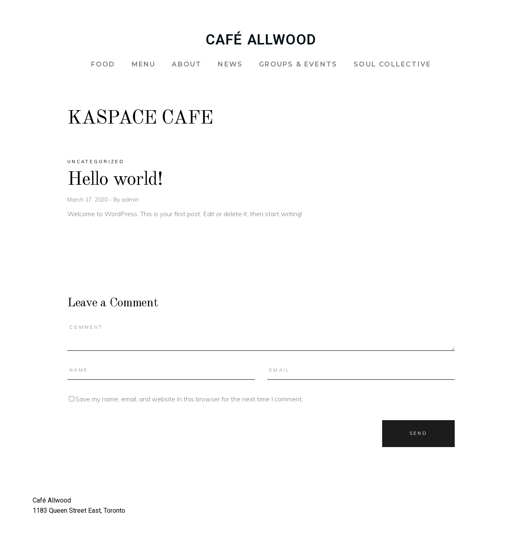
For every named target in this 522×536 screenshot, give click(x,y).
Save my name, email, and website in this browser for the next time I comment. (189, 399)
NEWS (230, 64)
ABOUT (186, 64)
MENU (144, 64)
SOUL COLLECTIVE (392, 64)
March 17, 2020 (88, 199)
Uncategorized (95, 161)
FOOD (103, 64)
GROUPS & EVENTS (298, 64)
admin (130, 199)
